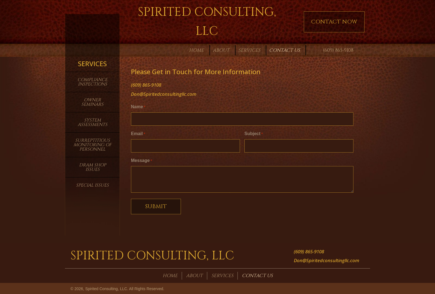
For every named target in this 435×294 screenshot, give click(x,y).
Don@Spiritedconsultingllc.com (163, 94)
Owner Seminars (92, 102)
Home (170, 275)
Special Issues (92, 185)
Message (141, 160)
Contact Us (257, 275)
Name (138, 107)
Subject (253, 133)
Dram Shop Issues (92, 167)
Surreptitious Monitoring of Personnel (93, 144)
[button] (334, 21)
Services (222, 275)
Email (138, 133)
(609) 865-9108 (338, 50)
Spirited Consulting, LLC (152, 255)
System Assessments (92, 122)
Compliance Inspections (92, 82)
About (194, 275)
